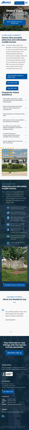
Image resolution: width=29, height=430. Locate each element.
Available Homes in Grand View (14, 285)
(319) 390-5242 (12, 88)
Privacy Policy (13, 427)
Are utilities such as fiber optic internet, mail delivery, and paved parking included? (12, 127)
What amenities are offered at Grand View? (13, 114)
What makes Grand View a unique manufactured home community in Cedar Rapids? (13, 100)
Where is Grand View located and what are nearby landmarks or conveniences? (12, 108)
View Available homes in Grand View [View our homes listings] (14, 22)
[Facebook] (3, 416)
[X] (5, 416)
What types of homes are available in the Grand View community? (13, 120)
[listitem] (14, 100)
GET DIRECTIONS (12, 83)
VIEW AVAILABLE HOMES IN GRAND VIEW (15, 76)
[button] (9, 331)
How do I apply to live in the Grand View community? (12, 142)
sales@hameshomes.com (14, 404)
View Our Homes (19, 3)
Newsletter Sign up (14, 353)
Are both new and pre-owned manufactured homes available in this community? (11, 135)
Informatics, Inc (21, 427)
